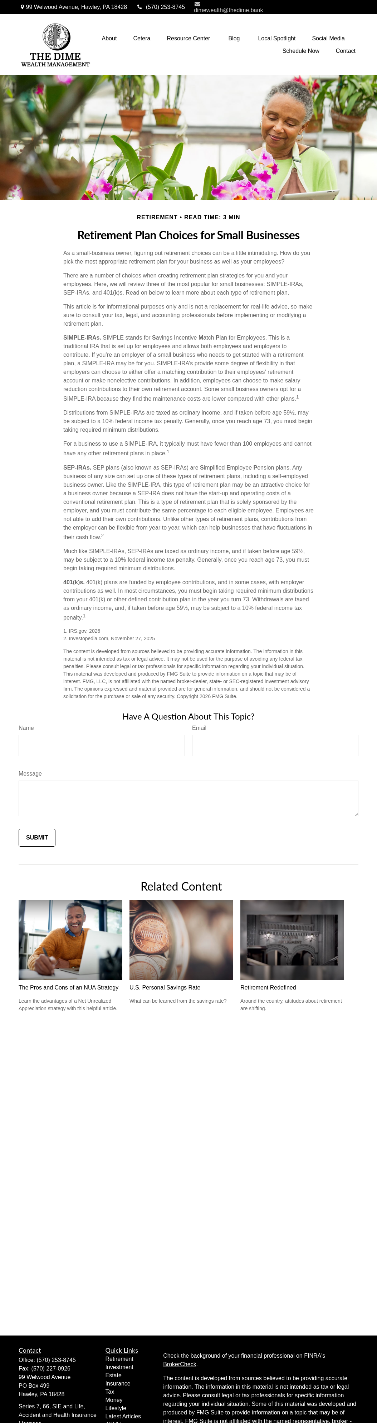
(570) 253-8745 (160, 7)
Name (26, 728)
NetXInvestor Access (318, 7)
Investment (119, 1367)
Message (30, 774)
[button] (109, 38)
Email (199, 728)
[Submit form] (37, 838)
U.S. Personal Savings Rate (164, 987)
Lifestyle (116, 1408)
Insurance (118, 1384)
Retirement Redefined (268, 987)
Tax (110, 1392)
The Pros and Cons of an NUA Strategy (68, 987)
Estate (114, 1375)
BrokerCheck (179, 1364)
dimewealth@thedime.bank (228, 7)
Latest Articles (123, 1416)
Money (114, 1400)
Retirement (119, 1359)
